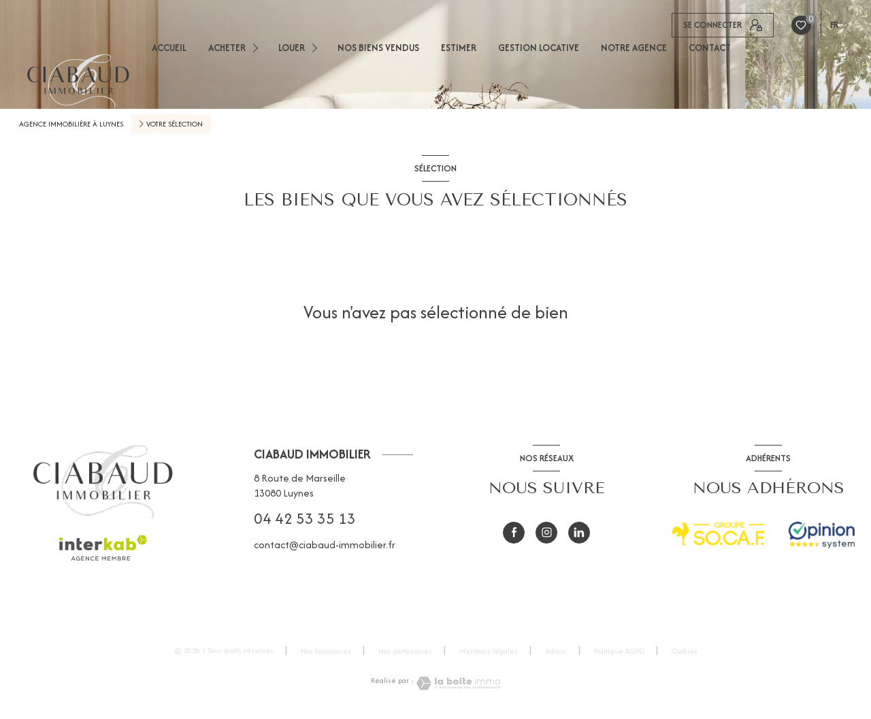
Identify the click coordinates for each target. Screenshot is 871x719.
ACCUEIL (169, 47)
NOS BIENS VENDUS (378, 47)
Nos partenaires (405, 651)
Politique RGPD (619, 651)
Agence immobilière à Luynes (71, 123)
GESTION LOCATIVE (538, 47)
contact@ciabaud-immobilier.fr (324, 544)
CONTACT (710, 47)
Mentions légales (488, 651)
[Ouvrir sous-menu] (257, 47)
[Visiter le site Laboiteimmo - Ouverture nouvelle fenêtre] (457, 683)
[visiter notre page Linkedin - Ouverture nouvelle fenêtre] (579, 533)
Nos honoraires (326, 651)
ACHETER (227, 47)
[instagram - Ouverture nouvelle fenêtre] (546, 533)
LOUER (291, 47)
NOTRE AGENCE (634, 47)
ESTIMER (458, 47)
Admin (556, 651)
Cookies (684, 651)
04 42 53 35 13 (305, 518)
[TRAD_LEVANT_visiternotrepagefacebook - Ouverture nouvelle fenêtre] (514, 533)
